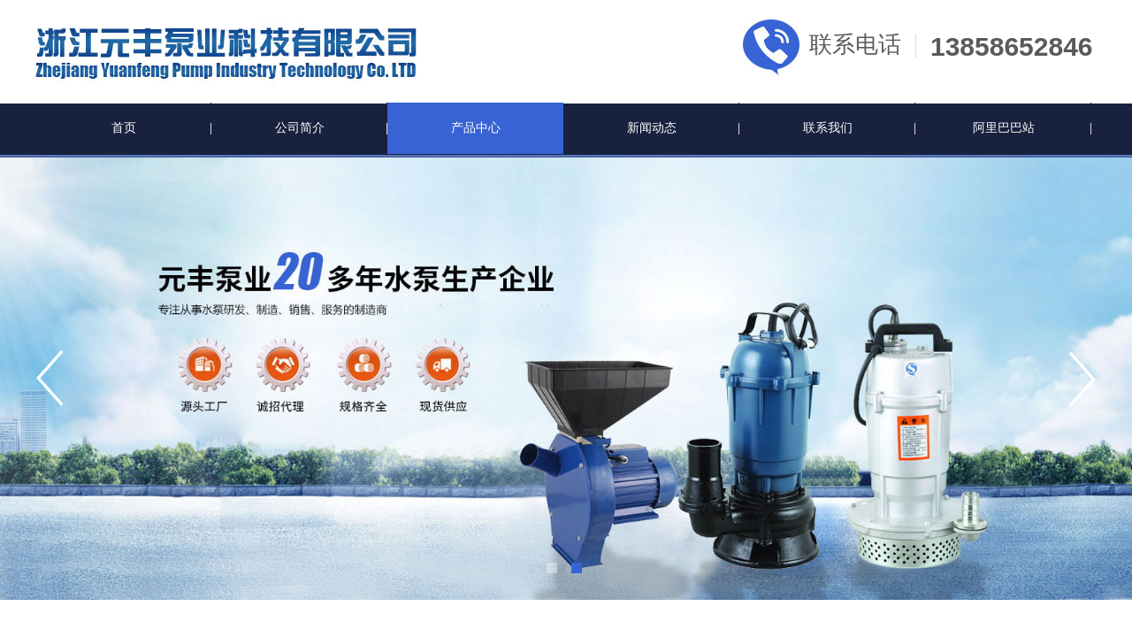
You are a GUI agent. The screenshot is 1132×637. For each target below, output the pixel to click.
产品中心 (476, 127)
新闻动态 (652, 127)
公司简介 (300, 127)
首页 (123, 127)
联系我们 (828, 127)
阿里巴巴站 (1004, 127)
